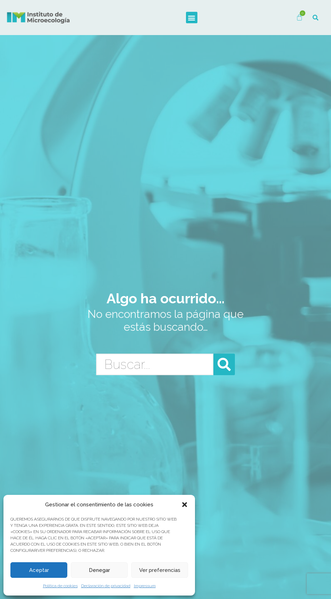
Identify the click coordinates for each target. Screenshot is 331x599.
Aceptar (39, 570)
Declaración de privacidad (105, 585)
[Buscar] (224, 364)
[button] (184, 504)
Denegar (99, 570)
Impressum (145, 585)
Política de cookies (60, 585)
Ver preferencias (159, 570)
